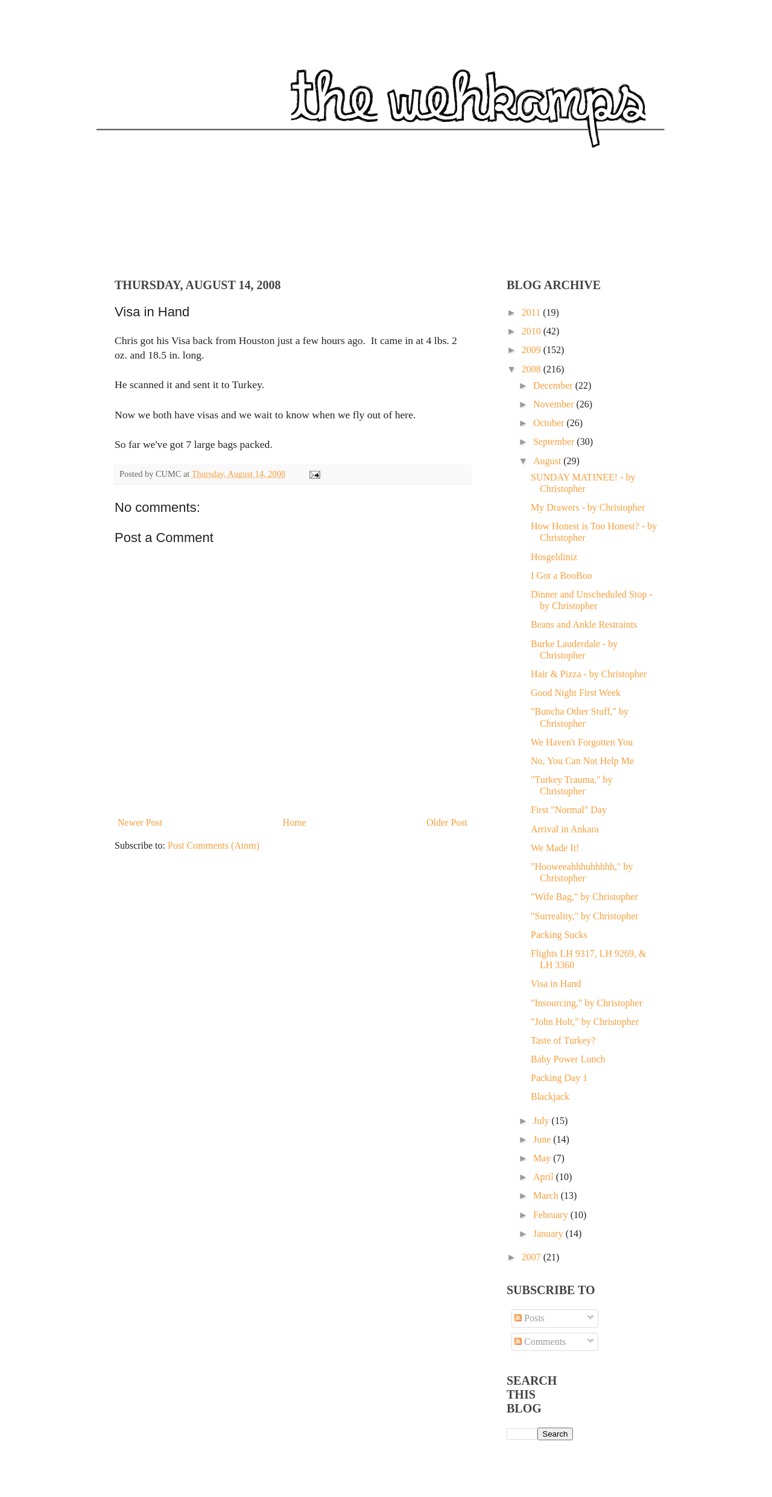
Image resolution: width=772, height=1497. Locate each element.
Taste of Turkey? (563, 1040)
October (550, 423)
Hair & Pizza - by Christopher (589, 674)
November (555, 404)
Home (294, 822)
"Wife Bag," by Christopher (584, 897)
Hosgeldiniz (554, 557)
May (543, 1158)
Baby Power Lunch (568, 1059)
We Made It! (555, 848)
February (552, 1215)
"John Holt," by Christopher (585, 1022)
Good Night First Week (576, 693)
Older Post (446, 822)
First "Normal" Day (569, 810)
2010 (532, 331)
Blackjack (550, 1096)
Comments (540, 1341)
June (543, 1139)
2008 (532, 369)
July (542, 1121)
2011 (532, 312)
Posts (529, 1318)
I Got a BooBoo (561, 575)
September (555, 441)
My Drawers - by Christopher (588, 507)
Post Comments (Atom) (213, 845)
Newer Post (140, 822)
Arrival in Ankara (565, 829)
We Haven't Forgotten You (582, 742)
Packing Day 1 (559, 1078)
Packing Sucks (559, 935)
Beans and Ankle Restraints (584, 624)
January (549, 1233)
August (548, 461)
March (547, 1195)
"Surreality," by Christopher (585, 916)
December (554, 385)
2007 (532, 1257)
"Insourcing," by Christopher (586, 1003)
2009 (532, 350)
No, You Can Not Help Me (582, 761)
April (544, 1177)
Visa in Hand (556, 983)
